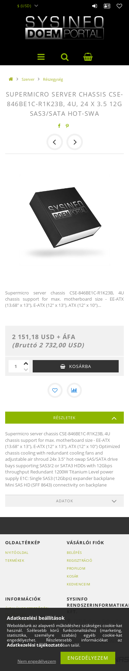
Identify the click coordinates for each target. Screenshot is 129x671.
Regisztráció (79, 560)
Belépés (94, 3)
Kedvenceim (78, 584)
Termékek (14, 560)
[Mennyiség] (15, 366)
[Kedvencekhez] (55, 390)
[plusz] (25, 363)
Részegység (53, 79)
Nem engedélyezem (37, 661)
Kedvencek (119, 3)
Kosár (72, 576)
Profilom (76, 568)
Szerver (28, 79)
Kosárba (80, 366)
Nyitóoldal (16, 552)
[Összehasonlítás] (74, 390)
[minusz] (25, 369)
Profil (107, 3)
